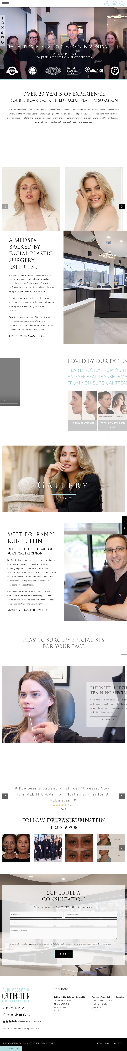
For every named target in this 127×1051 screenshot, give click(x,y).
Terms (99, 1043)
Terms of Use (106, 944)
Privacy (107, 1043)
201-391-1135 (13, 1007)
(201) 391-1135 (62, 907)
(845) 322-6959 (98, 1007)
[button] (5, 847)
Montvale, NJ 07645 (61, 1004)
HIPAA (114, 1043)
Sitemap (121, 1043)
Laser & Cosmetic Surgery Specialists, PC (21, 1028)
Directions (58, 1011)
